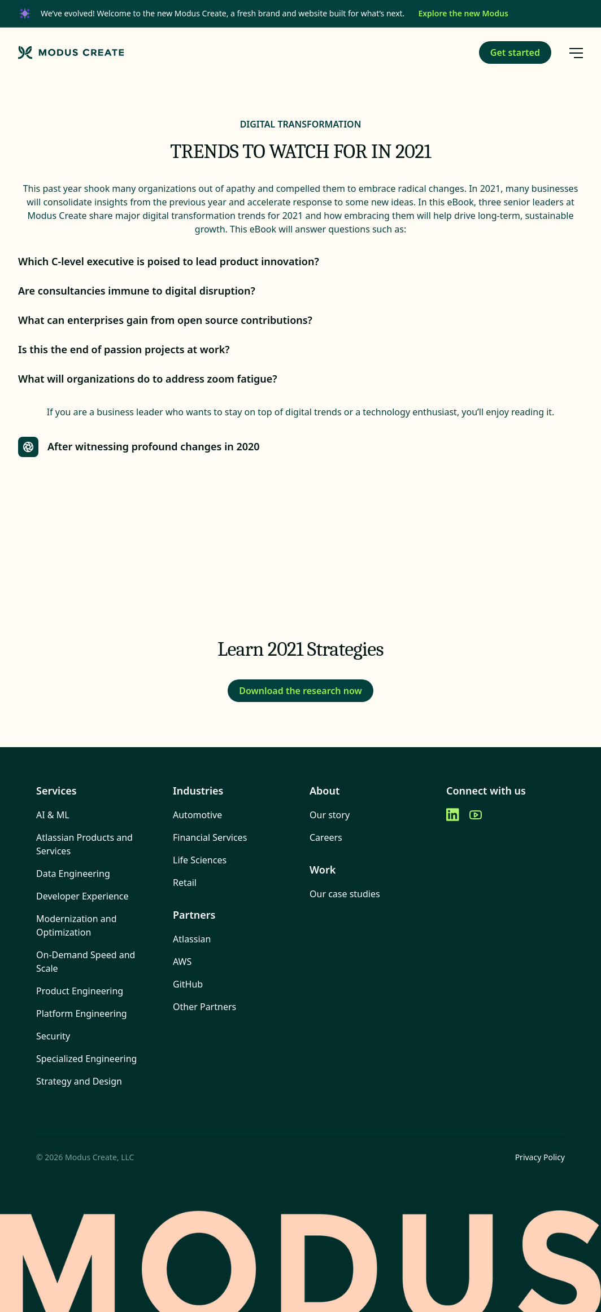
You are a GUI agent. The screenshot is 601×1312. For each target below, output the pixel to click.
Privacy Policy (540, 1157)
